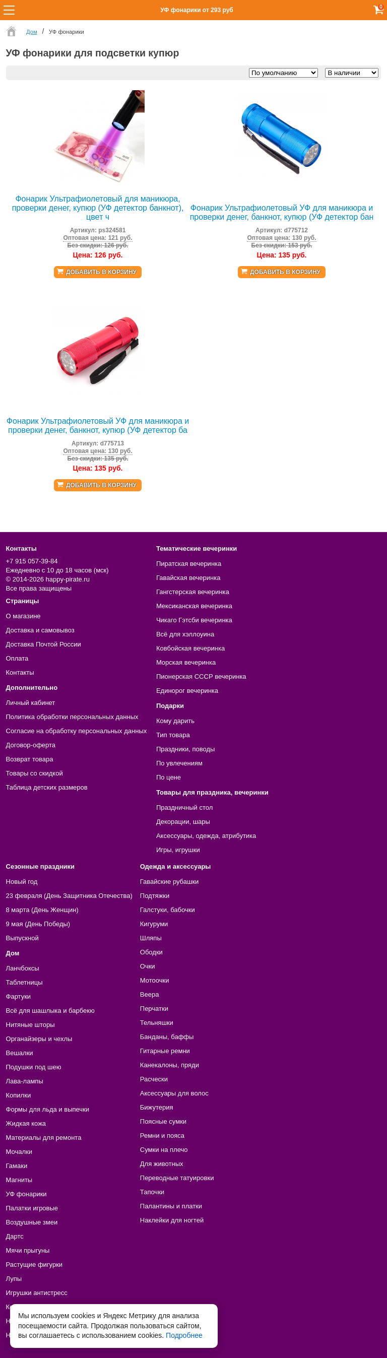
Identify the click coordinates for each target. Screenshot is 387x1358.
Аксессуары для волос (174, 1093)
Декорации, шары (183, 821)
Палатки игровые (32, 1208)
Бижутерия (156, 1107)
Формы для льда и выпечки (48, 1109)
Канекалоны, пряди (169, 1065)
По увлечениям (179, 763)
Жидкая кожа (26, 1123)
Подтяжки (155, 895)
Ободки (151, 952)
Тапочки (152, 1192)
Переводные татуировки (177, 1178)
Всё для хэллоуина (185, 634)
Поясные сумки (163, 1121)
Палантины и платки (171, 1206)
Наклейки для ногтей (172, 1220)
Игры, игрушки (178, 850)
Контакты (20, 672)
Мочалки (19, 1151)
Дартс (15, 1236)
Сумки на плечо (164, 1149)
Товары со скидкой (34, 773)
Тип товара (173, 735)
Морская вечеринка (186, 662)
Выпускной (22, 938)
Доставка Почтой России (43, 644)
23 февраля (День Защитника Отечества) (69, 895)
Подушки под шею (33, 1067)
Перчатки (154, 1008)
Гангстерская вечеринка (192, 592)
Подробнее (184, 1335)
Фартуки (18, 996)
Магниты (19, 1180)
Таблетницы (24, 982)
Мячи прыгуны (28, 1250)
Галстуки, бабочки (167, 910)
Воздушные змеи (32, 1222)
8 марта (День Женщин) (42, 910)
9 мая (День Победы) (38, 924)
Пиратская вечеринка (188, 563)
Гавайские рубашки (169, 881)
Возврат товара (29, 759)
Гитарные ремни (165, 1051)
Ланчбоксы (22, 968)
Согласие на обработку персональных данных (76, 731)
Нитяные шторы (30, 1024)
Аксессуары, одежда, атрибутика (206, 835)
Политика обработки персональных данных (72, 717)
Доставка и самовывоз (40, 630)
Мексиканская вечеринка (194, 606)
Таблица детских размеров (47, 787)
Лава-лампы (24, 1081)
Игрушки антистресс (37, 1293)
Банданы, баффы (167, 1037)
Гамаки (17, 1166)
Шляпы (151, 938)
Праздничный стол (184, 807)
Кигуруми (154, 924)
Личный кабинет (30, 702)
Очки (147, 966)
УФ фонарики (26, 1194)
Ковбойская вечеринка (190, 648)
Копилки (18, 1095)
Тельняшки (156, 1022)
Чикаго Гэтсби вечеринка (194, 620)
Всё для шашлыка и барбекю (50, 1010)
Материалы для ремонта (44, 1137)
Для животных (161, 1164)
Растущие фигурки (34, 1264)
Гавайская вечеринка (188, 577)
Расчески (154, 1079)
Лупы (14, 1278)
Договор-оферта (31, 745)
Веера (149, 994)
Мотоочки (154, 980)
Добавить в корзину (101, 272)
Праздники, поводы (185, 749)
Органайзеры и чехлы (39, 1039)
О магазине (23, 616)
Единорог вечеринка (187, 690)
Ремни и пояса (162, 1135)
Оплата (17, 658)
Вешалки (19, 1053)
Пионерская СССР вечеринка (201, 676)
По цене (168, 777)
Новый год (22, 881)
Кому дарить (175, 721)
